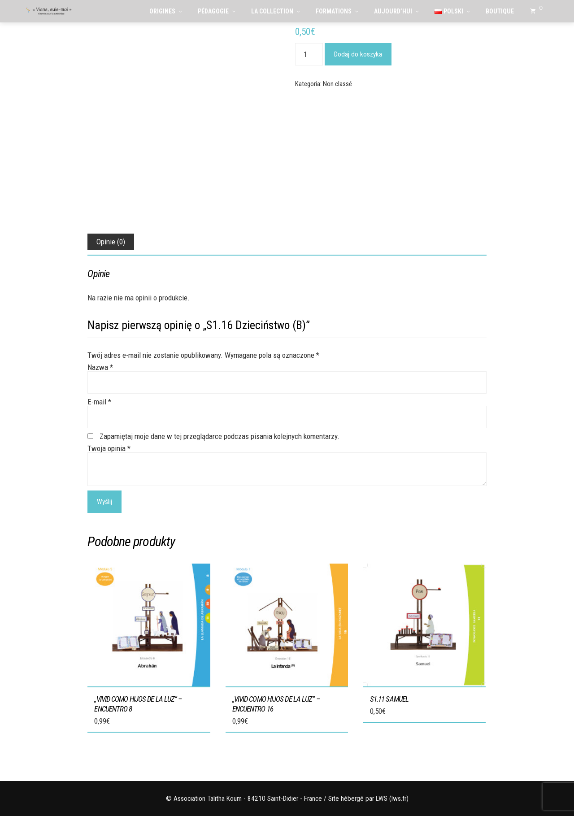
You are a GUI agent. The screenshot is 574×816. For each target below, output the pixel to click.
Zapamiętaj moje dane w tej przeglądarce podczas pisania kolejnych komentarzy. (219, 436)
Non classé (337, 84)
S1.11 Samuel (389, 698)
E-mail (99, 401)
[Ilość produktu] (309, 54)
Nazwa (100, 367)
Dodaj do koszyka (358, 54)
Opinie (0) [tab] (110, 241)
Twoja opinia (108, 448)
